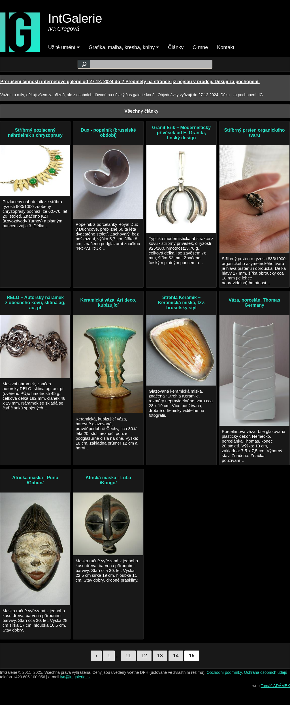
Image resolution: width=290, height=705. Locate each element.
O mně (200, 47)
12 (144, 655)
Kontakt (225, 47)
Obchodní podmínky (224, 672)
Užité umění (64, 47)
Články (176, 47)
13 (160, 655)
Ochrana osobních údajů (265, 672)
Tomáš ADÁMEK (275, 685)
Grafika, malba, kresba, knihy (124, 47)
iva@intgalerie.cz (75, 677)
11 (128, 655)
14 (176, 655)
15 (192, 655)
